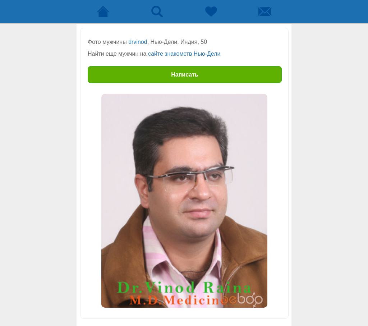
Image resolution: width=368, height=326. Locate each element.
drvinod (137, 42)
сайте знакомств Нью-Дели (184, 54)
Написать (184, 75)
